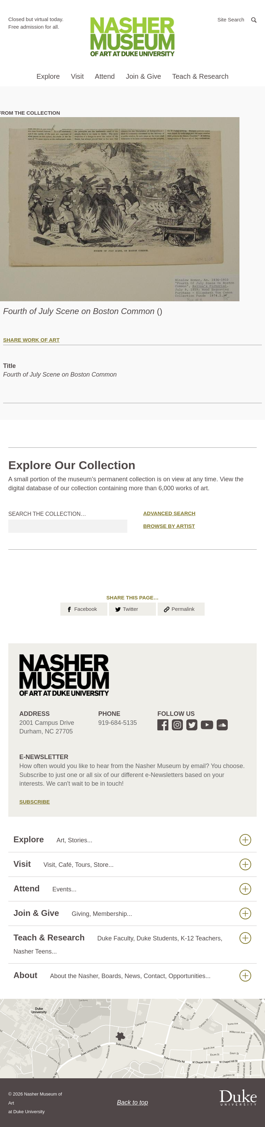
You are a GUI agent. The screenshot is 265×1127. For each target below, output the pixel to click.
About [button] (132, 975)
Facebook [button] (81, 608)
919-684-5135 (117, 722)
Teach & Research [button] (200, 76)
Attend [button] (105, 76)
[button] (237, 19)
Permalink (179, 608)
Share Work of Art (31, 340)
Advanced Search (169, 513)
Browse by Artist (169, 526)
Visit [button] (77, 76)
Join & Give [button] (143, 76)
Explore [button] (48, 76)
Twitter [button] (126, 608)
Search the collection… (47, 514)
